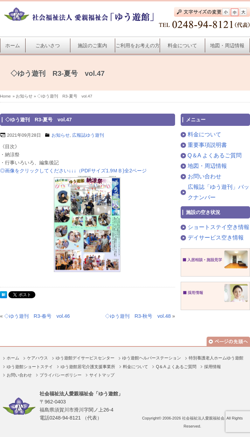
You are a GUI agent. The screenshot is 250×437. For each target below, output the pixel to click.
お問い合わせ (204, 176)
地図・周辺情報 (227, 45)
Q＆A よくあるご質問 (215, 155)
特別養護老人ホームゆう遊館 (216, 358)
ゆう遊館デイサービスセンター (85, 358)
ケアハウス (37, 358)
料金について (182, 45)
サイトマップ (101, 375)
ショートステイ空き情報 (218, 227)
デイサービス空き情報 (216, 238)
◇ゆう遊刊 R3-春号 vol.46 (37, 316)
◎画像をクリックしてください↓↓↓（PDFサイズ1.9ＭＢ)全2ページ (73, 170)
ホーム (12, 45)
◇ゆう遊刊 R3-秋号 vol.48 (138, 316)
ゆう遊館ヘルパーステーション (151, 358)
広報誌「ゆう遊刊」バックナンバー (218, 192)
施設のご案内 (92, 45)
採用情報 (212, 366)
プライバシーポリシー (61, 375)
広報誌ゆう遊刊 (88, 135)
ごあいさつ (47, 45)
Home (5, 96)
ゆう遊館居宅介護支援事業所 (88, 366)
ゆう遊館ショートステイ (30, 366)
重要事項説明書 (207, 145)
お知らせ (24, 96)
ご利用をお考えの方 (138, 45)
